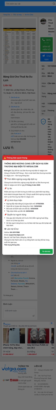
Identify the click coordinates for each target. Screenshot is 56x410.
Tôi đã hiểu (46, 251)
